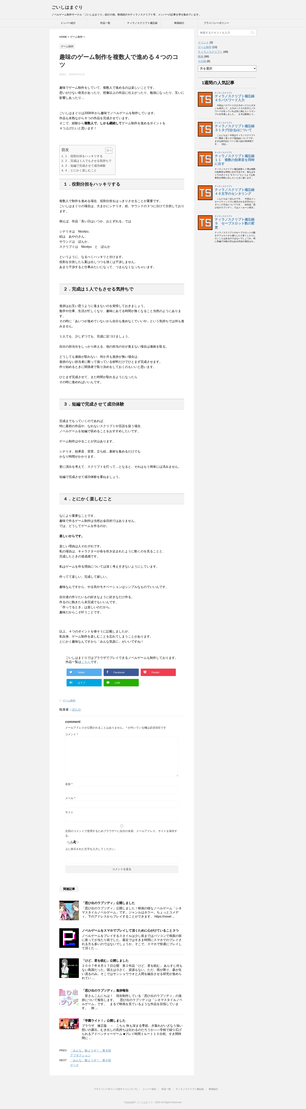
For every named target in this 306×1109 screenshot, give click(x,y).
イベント (203, 42)
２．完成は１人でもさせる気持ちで (88, 160)
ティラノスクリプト (210, 51)
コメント (71, 734)
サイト (69, 812)
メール (70, 798)
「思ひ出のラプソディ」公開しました (108, 903)
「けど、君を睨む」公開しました (105, 960)
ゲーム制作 (69, 700)
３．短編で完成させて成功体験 (85, 165)
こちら (86, 662)
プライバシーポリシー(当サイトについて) (115, 1089)
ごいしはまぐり (67, 7)
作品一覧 (105, 22)
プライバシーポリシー (216, 22)
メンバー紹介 (68, 22)
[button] (106, 150)
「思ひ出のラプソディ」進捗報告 (105, 990)
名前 (68, 784)
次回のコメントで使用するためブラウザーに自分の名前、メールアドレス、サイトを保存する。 (121, 833)
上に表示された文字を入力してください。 (91, 849)
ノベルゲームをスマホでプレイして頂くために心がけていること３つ (130, 930)
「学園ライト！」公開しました (103, 1020)
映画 (200, 56)
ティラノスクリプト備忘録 (142, 22)
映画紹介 (179, 22)
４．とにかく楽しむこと (81, 170)
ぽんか (76, 709)
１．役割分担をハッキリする (84, 156)
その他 (202, 61)
